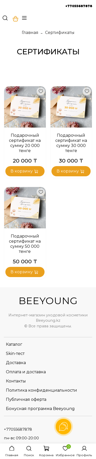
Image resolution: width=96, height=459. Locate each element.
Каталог (14, 344)
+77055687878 (78, 6)
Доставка (16, 362)
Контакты (16, 381)
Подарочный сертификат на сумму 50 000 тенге (25, 244)
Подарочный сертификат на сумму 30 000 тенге (71, 143)
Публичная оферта (26, 399)
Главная (30, 32)
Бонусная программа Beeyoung (40, 408)
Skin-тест (15, 353)
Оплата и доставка (26, 371)
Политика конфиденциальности (41, 390)
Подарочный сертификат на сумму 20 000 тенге (25, 143)
